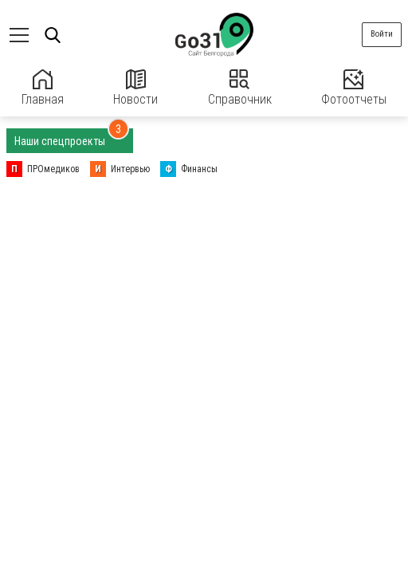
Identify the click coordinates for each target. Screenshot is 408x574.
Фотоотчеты (353, 88)
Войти (382, 34)
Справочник (240, 88)
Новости (135, 88)
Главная (43, 88)
